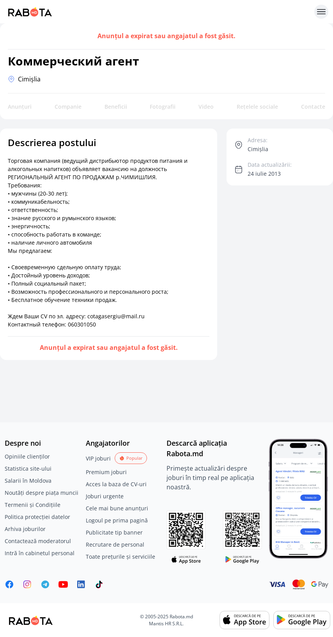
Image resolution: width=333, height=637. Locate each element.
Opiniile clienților (27, 456)
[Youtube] (63, 584)
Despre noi (23, 443)
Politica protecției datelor (37, 517)
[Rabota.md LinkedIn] (81, 584)
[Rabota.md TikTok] (99, 584)
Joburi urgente (105, 496)
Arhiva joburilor (25, 529)
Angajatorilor (108, 443)
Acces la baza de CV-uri (116, 484)
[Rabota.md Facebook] (9, 584)
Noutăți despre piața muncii (41, 492)
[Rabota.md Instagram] (27, 584)
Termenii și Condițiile (32, 504)
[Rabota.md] (158, 12)
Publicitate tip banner (114, 532)
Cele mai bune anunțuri (117, 508)
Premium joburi (106, 472)
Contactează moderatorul (38, 541)
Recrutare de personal (115, 544)
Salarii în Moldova (28, 480)
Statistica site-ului (28, 468)
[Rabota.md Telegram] (45, 584)
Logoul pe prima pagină (117, 520)
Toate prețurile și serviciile (120, 556)
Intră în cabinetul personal (39, 553)
